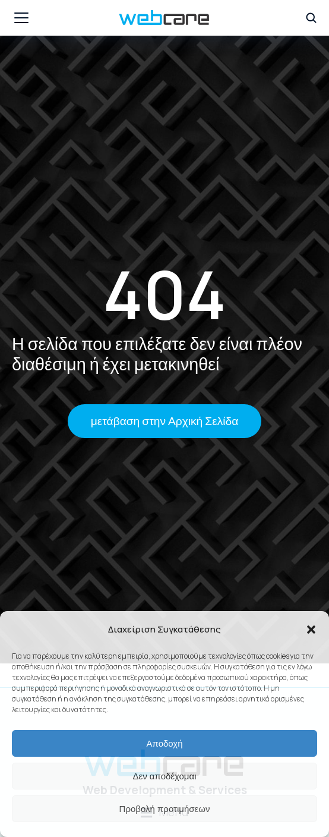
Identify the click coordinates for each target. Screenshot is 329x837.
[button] (311, 629)
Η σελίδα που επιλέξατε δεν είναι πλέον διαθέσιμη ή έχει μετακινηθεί (157, 354)
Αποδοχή (165, 743)
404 (164, 293)
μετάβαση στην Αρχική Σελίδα (165, 421)
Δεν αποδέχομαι (164, 776)
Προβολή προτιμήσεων (164, 809)
